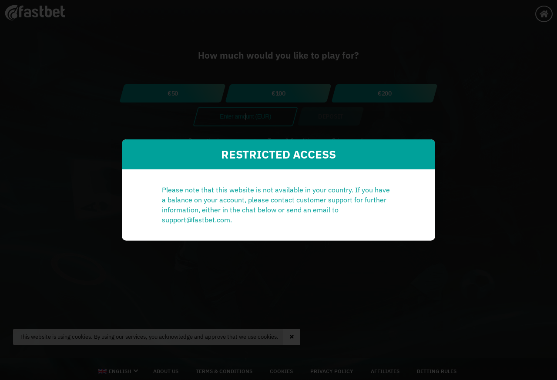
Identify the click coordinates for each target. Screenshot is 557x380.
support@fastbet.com (196, 219)
